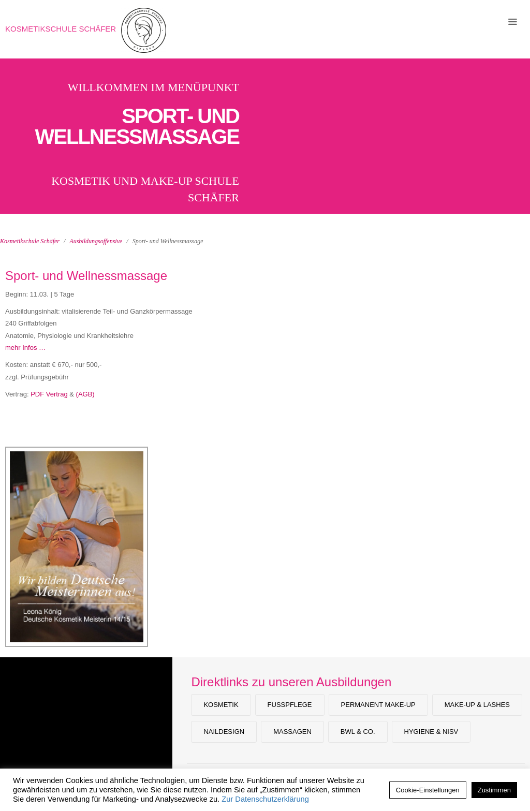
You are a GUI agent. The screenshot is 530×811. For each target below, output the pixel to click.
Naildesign (223, 731)
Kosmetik (220, 705)
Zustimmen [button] (494, 790)
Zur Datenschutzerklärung (265, 799)
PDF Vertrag (49, 394)
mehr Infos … (25, 347)
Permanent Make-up (378, 705)
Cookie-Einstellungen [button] (428, 790)
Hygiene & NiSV (431, 731)
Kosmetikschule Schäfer (60, 28)
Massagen (292, 731)
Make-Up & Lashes (477, 705)
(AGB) (85, 394)
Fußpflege (290, 705)
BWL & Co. (358, 731)
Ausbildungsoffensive (95, 241)
